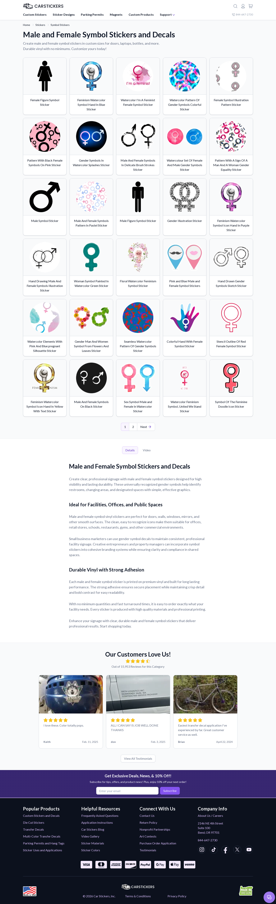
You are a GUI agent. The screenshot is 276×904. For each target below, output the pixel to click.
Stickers (40, 24)
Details (130, 450)
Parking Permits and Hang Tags (43, 843)
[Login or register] (243, 6)
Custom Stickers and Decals (41, 815)
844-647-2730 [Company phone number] (242, 14)
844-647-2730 (207, 840)
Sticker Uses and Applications (42, 850)
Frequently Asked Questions (99, 815)
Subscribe (169, 790)
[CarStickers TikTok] (214, 850)
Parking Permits (92, 14)
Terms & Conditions (138, 896)
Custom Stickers (35, 14)
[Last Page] (146, 427)
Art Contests (148, 836)
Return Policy (148, 822)
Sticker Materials (92, 843)
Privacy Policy (177, 896)
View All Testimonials (138, 758)
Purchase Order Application (158, 843)
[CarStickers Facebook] (225, 850)
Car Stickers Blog (92, 829)
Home (26, 24)
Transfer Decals (33, 829)
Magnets (116, 14)
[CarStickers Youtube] (249, 850)
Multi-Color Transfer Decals (41, 836)
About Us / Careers (210, 815)
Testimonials (148, 850)
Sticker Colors (90, 850)
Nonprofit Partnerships (155, 829)
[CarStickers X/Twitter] (237, 850)
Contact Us (147, 815)
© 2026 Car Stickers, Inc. (99, 896)
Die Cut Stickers (33, 822)
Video (147, 450)
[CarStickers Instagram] (202, 850)
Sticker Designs (64, 14)
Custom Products (141, 14)
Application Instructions (97, 822)
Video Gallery (90, 836)
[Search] (235, 6)
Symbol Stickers (60, 24)
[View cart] (250, 6)
